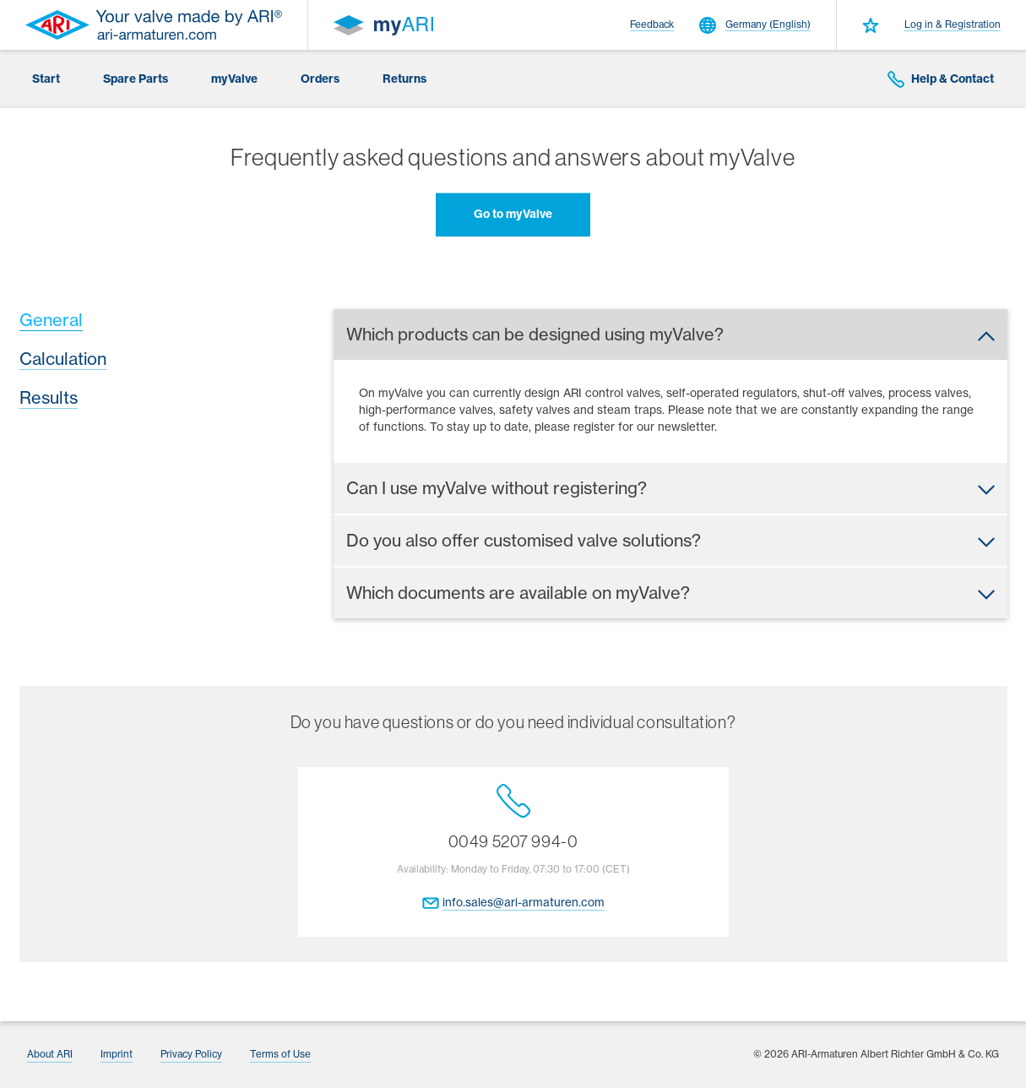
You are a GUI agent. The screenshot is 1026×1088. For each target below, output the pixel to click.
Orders (320, 79)
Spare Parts (135, 79)
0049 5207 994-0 (513, 817)
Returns (404, 79)
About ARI (50, 1054)
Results (48, 397)
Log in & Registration (952, 24)
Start (46, 79)
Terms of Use (280, 1054)
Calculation (62, 358)
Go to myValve (513, 214)
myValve (234, 79)
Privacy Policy (191, 1054)
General (51, 319)
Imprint (116, 1054)
